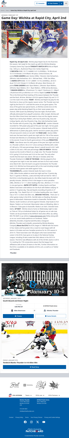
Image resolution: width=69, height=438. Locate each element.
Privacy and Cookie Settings (52, 417)
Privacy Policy (19, 417)
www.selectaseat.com (38, 216)
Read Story (34, 367)
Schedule (40, 3)
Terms (27, 417)
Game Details (50, 316)
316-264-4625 (23, 409)
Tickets (18, 316)
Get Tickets (53, 3)
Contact (11, 417)
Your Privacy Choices (36, 417)
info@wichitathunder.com (27, 411)
